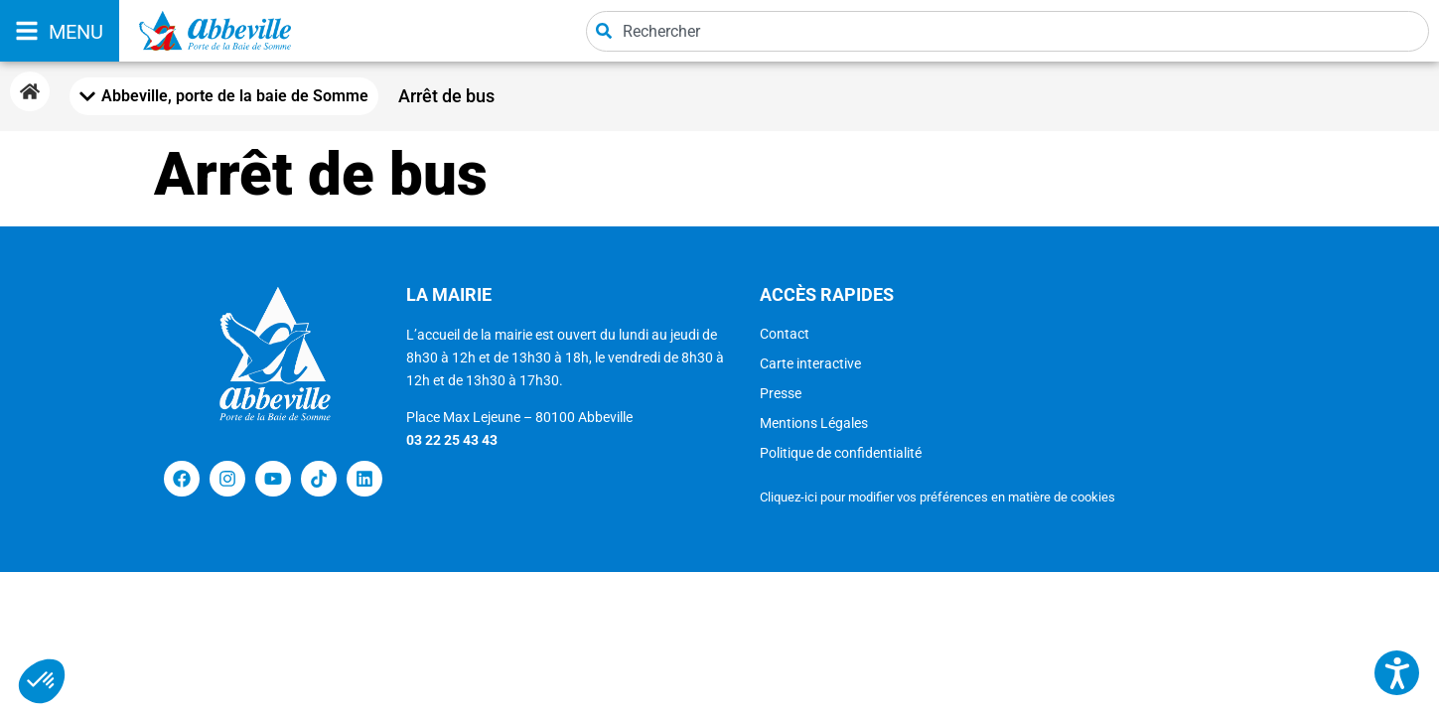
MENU (76, 32)
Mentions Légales (814, 423)
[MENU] (27, 31)
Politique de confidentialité (841, 453)
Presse (780, 393)
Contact (784, 334)
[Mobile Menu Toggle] (223, 96)
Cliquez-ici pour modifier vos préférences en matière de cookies (937, 497)
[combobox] (1007, 31)
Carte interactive (810, 363)
